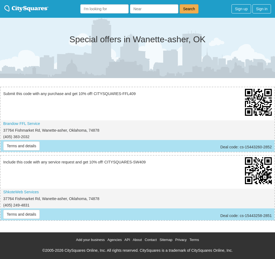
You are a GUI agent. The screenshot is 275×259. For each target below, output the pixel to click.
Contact (151, 240)
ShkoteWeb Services (21, 192)
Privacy (181, 240)
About (137, 240)
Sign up (241, 9)
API (127, 240)
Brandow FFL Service (21, 123)
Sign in (261, 9)
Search (189, 9)
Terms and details (21, 146)
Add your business (90, 240)
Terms (194, 240)
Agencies (114, 240)
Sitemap (166, 240)
